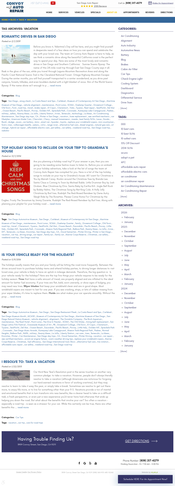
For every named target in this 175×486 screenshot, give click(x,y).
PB (54, 325)
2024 (124, 288)
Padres (110, 110)
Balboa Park (78, 229)
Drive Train (126, 102)
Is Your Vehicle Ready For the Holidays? (38, 254)
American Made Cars (21, 119)
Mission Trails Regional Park (58, 229)
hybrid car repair (18, 128)
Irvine (57, 113)
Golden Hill (44, 110)
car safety (66, 128)
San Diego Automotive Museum (22, 219)
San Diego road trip (101, 128)
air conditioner (129, 176)
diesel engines (86, 125)
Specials (95, 12)
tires (87, 333)
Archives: (125, 205)
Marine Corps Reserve (76, 234)
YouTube (95, 464)
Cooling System (129, 83)
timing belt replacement (97, 322)
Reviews (149, 12)
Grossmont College (102, 105)
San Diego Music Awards (25, 330)
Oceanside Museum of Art (39, 325)
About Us (112, 12)
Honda (106, 119)
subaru (36, 125)
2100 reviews (100, 6)
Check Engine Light (131, 78)
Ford (14, 108)
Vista (72, 108)
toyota (63, 122)
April (126, 269)
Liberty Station (46, 113)
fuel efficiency (34, 342)
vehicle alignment (32, 105)
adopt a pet (127, 157)
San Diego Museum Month (14, 316)
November (129, 236)
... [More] (122, 108)
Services (63, 12)
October (129, 241)
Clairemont (62, 108)
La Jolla (34, 113)
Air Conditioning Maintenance (137, 186)
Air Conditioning (130, 35)
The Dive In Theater (52, 322)
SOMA (71, 105)
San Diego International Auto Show (59, 342)
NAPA (25, 333)
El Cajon (52, 108)
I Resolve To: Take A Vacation (28, 361)
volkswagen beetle (22, 125)
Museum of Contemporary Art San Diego (86, 101)
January (128, 222)
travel (30, 108)
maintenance (48, 105)
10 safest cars (128, 138)
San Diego (13, 101)
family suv (48, 234)
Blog (13, 19)
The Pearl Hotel (22, 322)
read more (55, 85)
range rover (52, 125)
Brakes (124, 64)
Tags (21, 19)
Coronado (71, 110)
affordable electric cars (38, 128)
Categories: (127, 29)
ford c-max (7, 125)
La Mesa (88, 113)
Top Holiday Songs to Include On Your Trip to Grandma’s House (55, 149)
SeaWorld (101, 108)
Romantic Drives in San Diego (29, 36)
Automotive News (130, 50)
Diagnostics (127, 92)
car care (80, 333)
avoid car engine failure (36, 339)
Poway (35, 110)
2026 (124, 212)
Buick (4, 122)
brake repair (40, 108)
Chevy (47, 119)
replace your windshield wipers (82, 122)
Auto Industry (128, 45)
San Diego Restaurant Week (63, 312)
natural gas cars (102, 125)
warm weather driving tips (61, 339)
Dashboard (127, 88)
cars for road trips (34, 423)
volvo (43, 125)
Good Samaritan (68, 232)
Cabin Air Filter (129, 69)
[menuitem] (49, 12)
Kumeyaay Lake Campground (91, 110)
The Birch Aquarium (93, 319)
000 (123, 124)
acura (18, 122)
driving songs (26, 234)
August (128, 250)
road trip (22, 108)
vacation (32, 19)
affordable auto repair (12, 344)
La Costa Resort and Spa (43, 101)
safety (13, 113)
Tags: (122, 117)
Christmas (92, 234)
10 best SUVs (128, 133)
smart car (45, 122)
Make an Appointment (163, 3)
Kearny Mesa (23, 113)
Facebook (79, 464)
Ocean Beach (9, 110)
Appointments (131, 12)
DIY (3, 232)
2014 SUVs (127, 148)
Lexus (98, 119)
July (126, 255)
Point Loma (61, 105)
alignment (54, 319)
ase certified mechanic (99, 116)
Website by (150, 472)
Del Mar (111, 108)
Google (85, 464)
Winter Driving (84, 232)
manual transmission (60, 119)
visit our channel (40, 3)
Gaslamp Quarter (83, 105)
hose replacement (78, 116)
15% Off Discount (130, 143)
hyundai (55, 122)
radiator (5, 130)
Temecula (66, 113)
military (5, 113)
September (130, 245)
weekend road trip (81, 128)
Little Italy (82, 327)
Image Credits (21, 472)
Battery (125, 54)
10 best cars (127, 128)
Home (49, 12)
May (126, 264)
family (78, 223)
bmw (37, 122)
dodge (11, 122)
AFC (123, 162)
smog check (25, 101)
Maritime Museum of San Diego (90, 316)
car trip (14, 234)
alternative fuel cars (69, 125)
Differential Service (131, 97)
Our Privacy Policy (34, 472)
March (127, 274)
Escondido (78, 226)
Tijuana (79, 108)
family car (59, 234)
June (126, 260)
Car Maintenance (27, 336)
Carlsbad (61, 101)
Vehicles (79, 12)
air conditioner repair (132, 181)
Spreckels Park (58, 110)
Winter (15, 336)
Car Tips (19, 417)
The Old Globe (77, 322)
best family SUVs (87, 119)
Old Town (6, 108)
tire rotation (102, 342)
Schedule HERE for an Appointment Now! (145, 479)
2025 (124, 226)
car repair (38, 234)
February (129, 217)
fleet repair (89, 108)
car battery (28, 122)
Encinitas (30, 232)
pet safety (55, 128)
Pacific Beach (23, 110)
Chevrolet (37, 119)
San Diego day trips (25, 116)
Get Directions (137, 441)
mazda (75, 119)
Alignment (126, 40)
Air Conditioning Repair (134, 190)
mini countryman (106, 122)
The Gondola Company (71, 319)
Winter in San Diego (49, 116)
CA (36, 116)
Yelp (90, 464)
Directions (167, 12)
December (130, 231)
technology (77, 113)
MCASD (31, 316)
